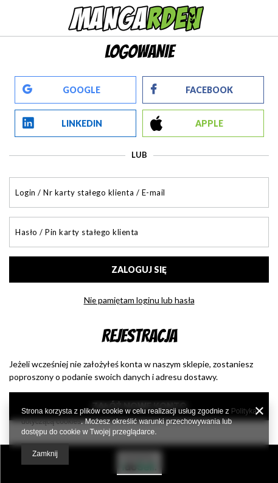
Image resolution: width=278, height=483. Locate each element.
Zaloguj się (139, 269)
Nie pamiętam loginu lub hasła (139, 300)
